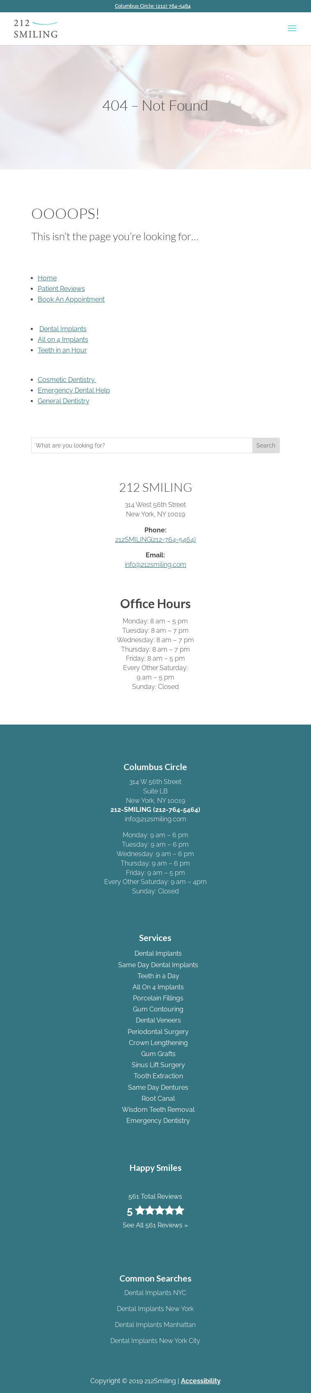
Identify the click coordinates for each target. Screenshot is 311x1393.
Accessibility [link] (201, 1381)
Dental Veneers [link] (158, 1020)
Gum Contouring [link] (158, 1009)
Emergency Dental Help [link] (74, 390)
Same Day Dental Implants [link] (158, 965)
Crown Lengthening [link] (158, 1043)
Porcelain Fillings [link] (158, 998)
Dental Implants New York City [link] (155, 1341)
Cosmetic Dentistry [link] (67, 380)
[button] (292, 33)
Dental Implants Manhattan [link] (155, 1325)
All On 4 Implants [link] (158, 987)
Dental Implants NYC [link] (155, 1293)
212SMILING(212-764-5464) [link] (155, 539)
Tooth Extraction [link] (158, 1076)
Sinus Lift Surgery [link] (158, 1065)
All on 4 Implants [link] (63, 339)
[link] (155, 6)
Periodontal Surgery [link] (158, 1032)
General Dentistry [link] (63, 401)
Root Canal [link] (158, 1098)
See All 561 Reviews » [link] (155, 1225)
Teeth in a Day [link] (158, 976)
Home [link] (47, 278)
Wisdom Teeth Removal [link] (158, 1109)
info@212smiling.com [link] (155, 564)
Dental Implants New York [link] (155, 1309)
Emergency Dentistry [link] (158, 1121)
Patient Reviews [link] (61, 289)
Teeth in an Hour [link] (62, 350)
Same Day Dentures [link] (158, 1087)
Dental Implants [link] (63, 329)
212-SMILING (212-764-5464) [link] (155, 810)
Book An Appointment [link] (71, 299)
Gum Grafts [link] (158, 1054)
